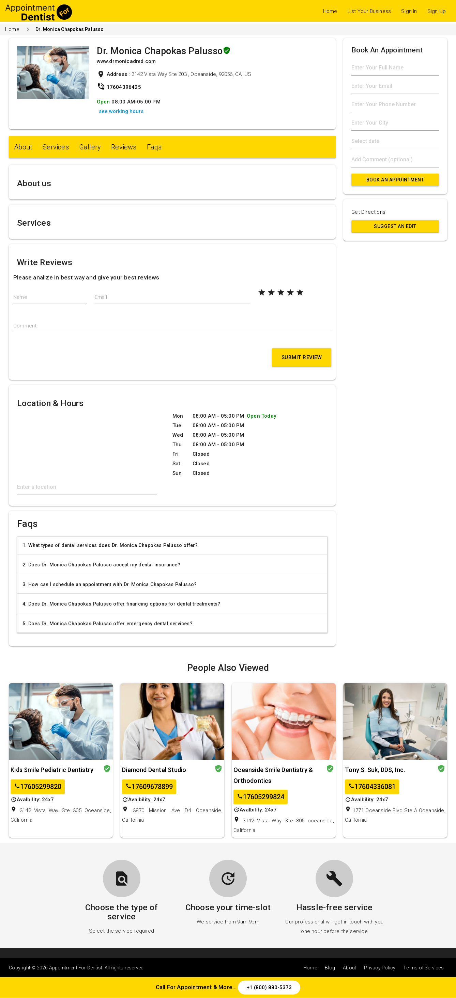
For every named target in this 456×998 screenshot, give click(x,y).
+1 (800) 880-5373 (269, 987)
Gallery (90, 147)
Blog (330, 967)
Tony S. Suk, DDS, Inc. (375, 769)
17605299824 (260, 797)
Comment (24, 326)
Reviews (123, 147)
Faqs (154, 147)
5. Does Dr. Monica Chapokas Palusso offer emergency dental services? (107, 623)
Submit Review (302, 357)
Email (101, 297)
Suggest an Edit (395, 226)
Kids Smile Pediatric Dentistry (52, 769)
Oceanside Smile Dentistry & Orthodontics (273, 775)
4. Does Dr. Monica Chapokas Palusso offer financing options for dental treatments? (121, 604)
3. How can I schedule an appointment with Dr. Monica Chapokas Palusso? (109, 584)
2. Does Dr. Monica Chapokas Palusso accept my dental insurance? (101, 564)
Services (56, 147)
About (23, 147)
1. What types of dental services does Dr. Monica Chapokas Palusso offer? (110, 545)
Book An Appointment (395, 179)
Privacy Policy (379, 967)
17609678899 (149, 787)
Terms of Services (423, 967)
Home (330, 11)
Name (20, 297)
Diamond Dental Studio (154, 769)
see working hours (121, 111)
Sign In (409, 11)
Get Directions (368, 212)
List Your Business (369, 11)
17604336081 (372, 787)
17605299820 (37, 787)
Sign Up (436, 11)
